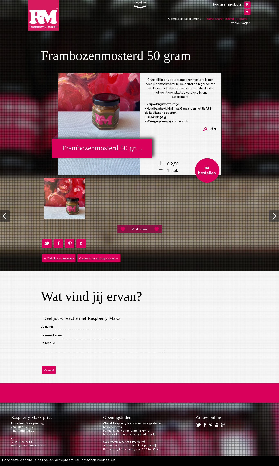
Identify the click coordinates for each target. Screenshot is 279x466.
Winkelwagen (240, 23)
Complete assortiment (184, 18)
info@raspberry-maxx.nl (29, 445)
